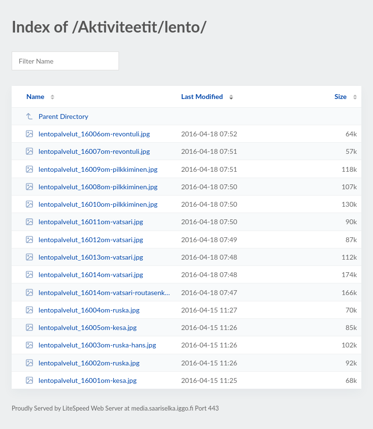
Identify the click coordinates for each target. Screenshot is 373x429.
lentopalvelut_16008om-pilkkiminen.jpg (91, 186)
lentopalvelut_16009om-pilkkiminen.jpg (91, 169)
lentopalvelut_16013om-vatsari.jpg (84, 257)
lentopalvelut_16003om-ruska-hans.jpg (90, 345)
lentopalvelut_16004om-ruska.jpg (82, 310)
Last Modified (202, 96)
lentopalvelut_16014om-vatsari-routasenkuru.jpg (98, 292)
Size (341, 96)
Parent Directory (56, 116)
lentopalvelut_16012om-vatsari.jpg (84, 239)
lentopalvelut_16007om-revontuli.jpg (87, 151)
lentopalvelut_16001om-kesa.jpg (80, 380)
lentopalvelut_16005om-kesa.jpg (80, 327)
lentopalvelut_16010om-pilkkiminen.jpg (91, 204)
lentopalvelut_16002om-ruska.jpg (82, 363)
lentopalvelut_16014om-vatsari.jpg (84, 274)
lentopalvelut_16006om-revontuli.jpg (87, 134)
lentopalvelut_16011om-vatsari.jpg (84, 221)
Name (35, 96)
